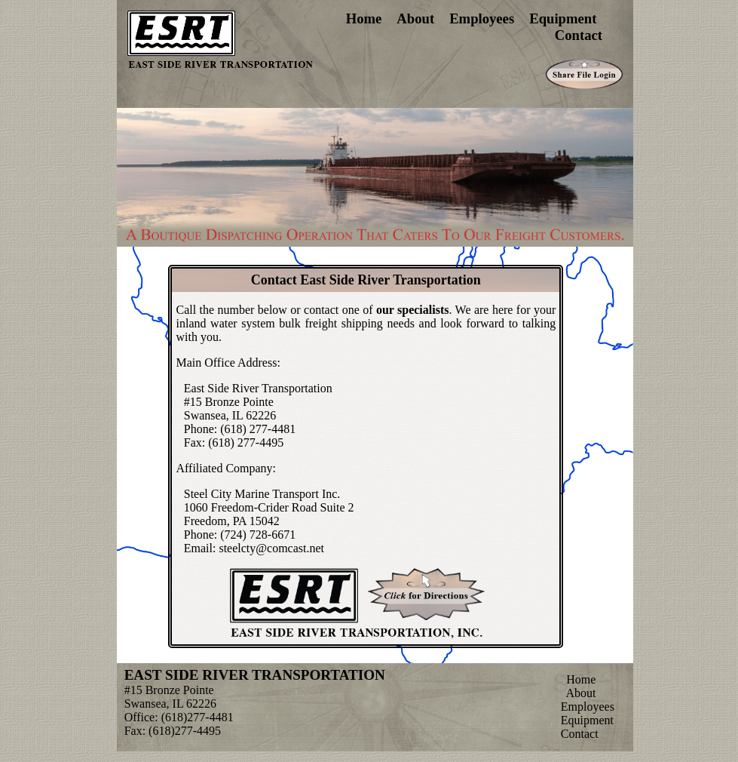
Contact (578, 35)
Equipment (562, 18)
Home (364, 18)
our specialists (412, 309)
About (415, 18)
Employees (481, 18)
